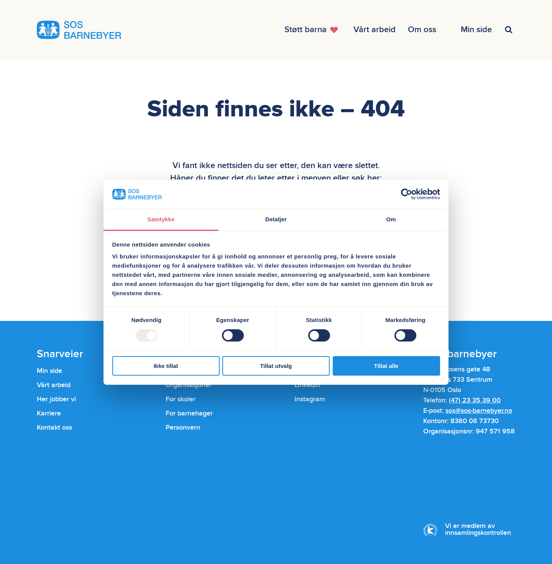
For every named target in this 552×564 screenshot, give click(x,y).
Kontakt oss (54, 427)
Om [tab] (391, 219)
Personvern (183, 427)
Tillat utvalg (276, 366)
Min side (49, 371)
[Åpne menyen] (312, 29)
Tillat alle (386, 366)
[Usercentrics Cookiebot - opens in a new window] (406, 194)
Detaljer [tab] (276, 219)
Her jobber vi (56, 399)
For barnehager (189, 413)
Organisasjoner (189, 385)
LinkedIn (307, 385)
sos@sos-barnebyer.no (478, 411)
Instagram (309, 399)
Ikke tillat (165, 366)
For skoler (181, 399)
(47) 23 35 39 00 (475, 400)
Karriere (49, 413)
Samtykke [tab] (161, 219)
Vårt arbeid (54, 385)
